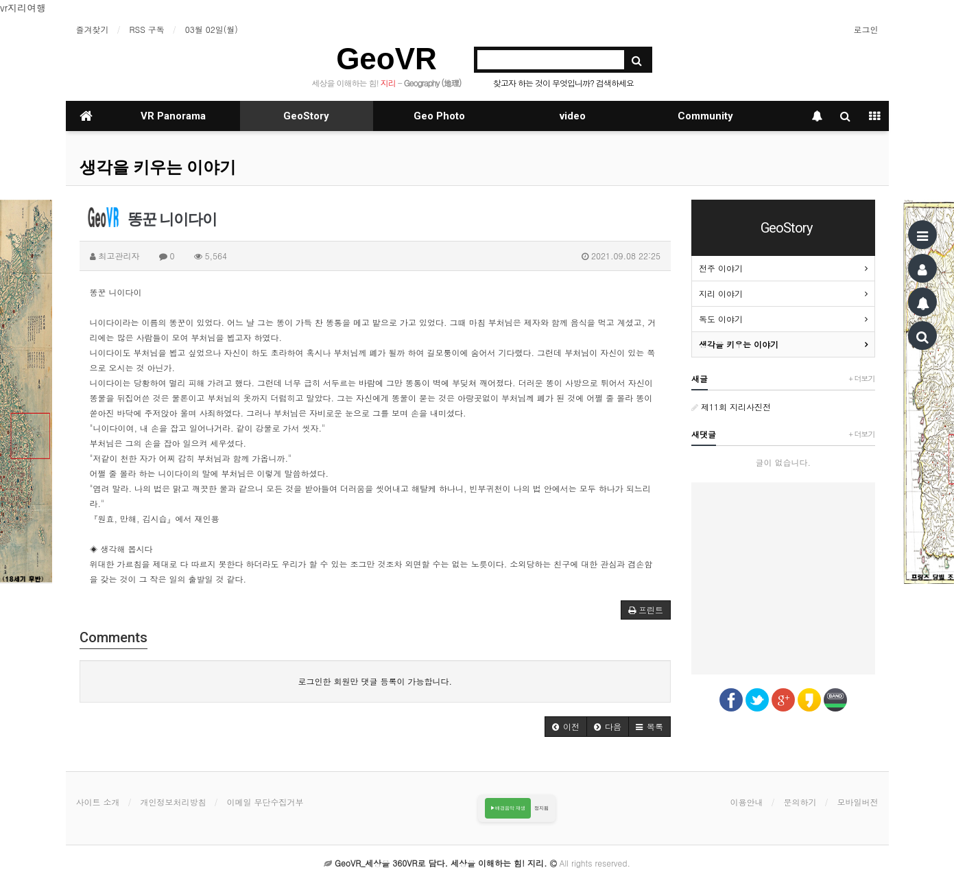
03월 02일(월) (211, 29)
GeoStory (306, 116)
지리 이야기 (721, 293)
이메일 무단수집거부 (265, 802)
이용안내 (746, 802)
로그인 (866, 29)
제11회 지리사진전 (731, 406)
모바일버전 (858, 802)
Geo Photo (439, 116)
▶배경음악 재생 (507, 808)
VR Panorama (173, 116)
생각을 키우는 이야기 (158, 167)
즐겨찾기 (92, 29)
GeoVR (386, 58)
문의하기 (800, 802)
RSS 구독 (147, 29)
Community (705, 116)
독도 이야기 (721, 319)
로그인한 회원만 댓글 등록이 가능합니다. (375, 681)
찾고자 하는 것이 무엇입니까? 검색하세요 (563, 83)
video (573, 116)
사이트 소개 (98, 802)
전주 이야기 (721, 268)
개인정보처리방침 (173, 802)
